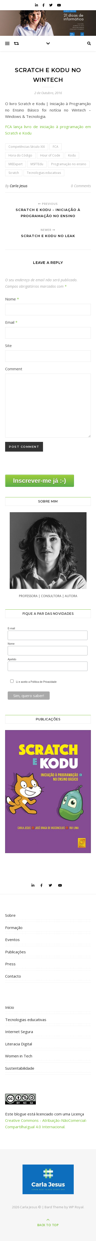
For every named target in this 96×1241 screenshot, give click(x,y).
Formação (14, 927)
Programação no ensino (68, 164)
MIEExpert (15, 164)
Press (10, 963)
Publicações (15, 951)
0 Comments (81, 185)
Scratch (13, 173)
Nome (12, 298)
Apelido (12, 659)
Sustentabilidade (19, 1068)
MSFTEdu (36, 164)
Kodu (72, 155)
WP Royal (76, 1207)
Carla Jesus (18, 185)
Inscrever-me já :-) (39, 480)
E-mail (11, 628)
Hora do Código (20, 155)
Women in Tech (18, 1055)
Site (8, 345)
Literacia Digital (18, 1043)
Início (9, 1007)
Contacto (13, 976)
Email (11, 322)
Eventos (12, 939)
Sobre (10, 915)
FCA (55, 146)
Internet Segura (19, 1031)
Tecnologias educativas (44, 173)
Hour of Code (50, 155)
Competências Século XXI (26, 146)
